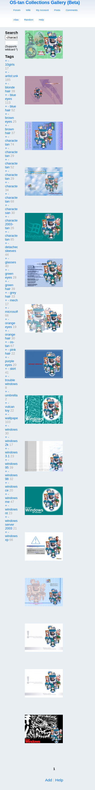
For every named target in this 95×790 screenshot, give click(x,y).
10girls (10, 64)
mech (14, 300)
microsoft (11, 312)
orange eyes (10, 325)
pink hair (10, 351)
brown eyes (9, 119)
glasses (10, 262)
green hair (9, 287)
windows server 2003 (11, 524)
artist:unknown (15, 76)
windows (11, 429)
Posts (57, 10)
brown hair (9, 131)
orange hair (10, 336)
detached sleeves (11, 249)
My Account (42, 10)
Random (28, 19)
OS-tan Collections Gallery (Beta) (45, 2)
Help (41, 19)
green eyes (9, 275)
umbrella (11, 395)
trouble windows (11, 382)
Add (48, 780)
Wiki (28, 10)
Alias (16, 19)
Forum (17, 10)
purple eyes (9, 363)
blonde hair (10, 89)
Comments (72, 10)
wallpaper (12, 418)
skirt (13, 369)
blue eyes (10, 97)
